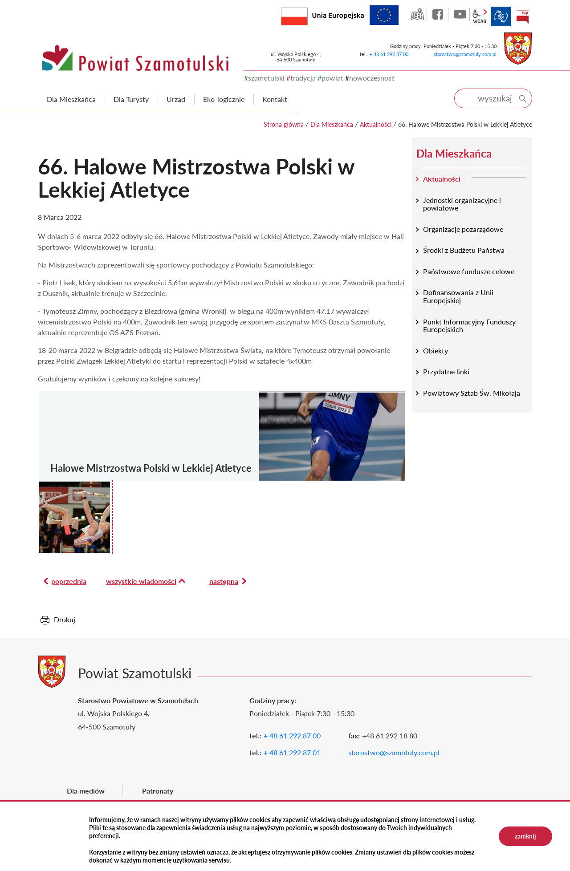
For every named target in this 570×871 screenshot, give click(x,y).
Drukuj (64, 619)
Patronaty (157, 790)
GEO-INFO (417, 14)
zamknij (525, 836)
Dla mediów (86, 790)
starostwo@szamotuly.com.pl (465, 54)
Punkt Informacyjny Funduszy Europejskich (469, 325)
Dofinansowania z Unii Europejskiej (458, 296)
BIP (522, 16)
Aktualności (375, 124)
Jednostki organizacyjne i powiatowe (462, 204)
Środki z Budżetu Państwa (464, 250)
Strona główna (284, 124)
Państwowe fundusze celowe (468, 271)
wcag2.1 (479, 16)
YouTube (460, 14)
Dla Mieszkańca (331, 124)
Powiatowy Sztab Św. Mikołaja (471, 393)
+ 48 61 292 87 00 (389, 54)
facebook (438, 14)
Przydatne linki (446, 371)
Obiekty (435, 350)
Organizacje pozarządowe (463, 229)
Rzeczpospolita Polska (307, 14)
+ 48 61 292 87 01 (292, 752)
